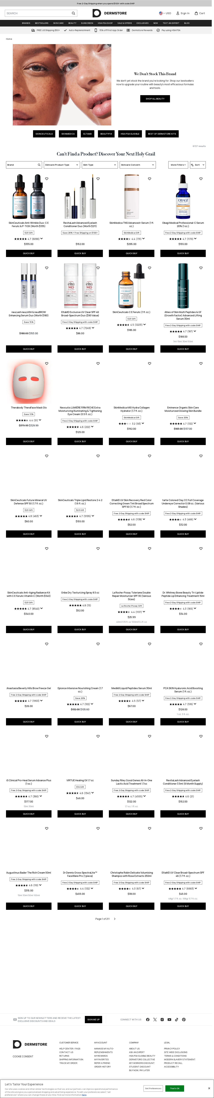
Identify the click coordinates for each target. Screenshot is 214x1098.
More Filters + (178, 164)
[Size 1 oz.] (128, 803)
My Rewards (101, 1059)
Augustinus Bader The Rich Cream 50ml (183, 869)
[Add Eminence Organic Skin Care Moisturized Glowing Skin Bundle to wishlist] (149, 452)
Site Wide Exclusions (175, 1055)
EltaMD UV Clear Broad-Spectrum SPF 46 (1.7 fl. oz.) (131, 963)
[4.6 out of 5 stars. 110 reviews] (181, 882)
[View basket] (200, 13)
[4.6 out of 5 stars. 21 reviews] (132, 886)
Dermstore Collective (142, 1063)
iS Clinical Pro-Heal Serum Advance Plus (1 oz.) (183, 779)
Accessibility (171, 1070)
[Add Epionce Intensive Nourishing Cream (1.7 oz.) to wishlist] (46, 733)
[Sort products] (198, 164)
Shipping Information (71, 1063)
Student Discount (140, 1070)
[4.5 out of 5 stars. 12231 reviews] (78, 414)
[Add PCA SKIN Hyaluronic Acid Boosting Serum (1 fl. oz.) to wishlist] (149, 733)
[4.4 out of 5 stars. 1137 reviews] (78, 701)
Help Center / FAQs (69, 1052)
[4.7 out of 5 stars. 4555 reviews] (78, 886)
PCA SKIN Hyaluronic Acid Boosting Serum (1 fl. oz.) (131, 779)
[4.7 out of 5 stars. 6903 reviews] (130, 978)
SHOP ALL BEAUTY (155, 98)
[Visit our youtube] (169, 1023)
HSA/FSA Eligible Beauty (142, 1059)
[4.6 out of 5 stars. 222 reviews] (27, 516)
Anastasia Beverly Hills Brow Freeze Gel (183, 682)
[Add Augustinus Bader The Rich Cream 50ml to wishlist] (201, 825)
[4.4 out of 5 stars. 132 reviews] (27, 978)
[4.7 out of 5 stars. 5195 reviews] (26, 605)
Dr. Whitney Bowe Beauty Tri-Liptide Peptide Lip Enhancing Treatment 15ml (131, 683)
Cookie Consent (23, 1060)
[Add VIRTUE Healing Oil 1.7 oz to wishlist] (46, 825)
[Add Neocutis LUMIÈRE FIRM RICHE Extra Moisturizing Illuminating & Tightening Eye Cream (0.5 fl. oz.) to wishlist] (46, 452)
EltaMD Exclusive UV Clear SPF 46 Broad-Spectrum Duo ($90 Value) (29, 403)
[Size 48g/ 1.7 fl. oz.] (124, 987)
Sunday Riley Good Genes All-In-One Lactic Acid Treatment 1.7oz (80, 871)
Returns (64, 1059)
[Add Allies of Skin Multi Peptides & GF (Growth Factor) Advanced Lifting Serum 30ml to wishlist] (149, 357)
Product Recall (173, 1066)
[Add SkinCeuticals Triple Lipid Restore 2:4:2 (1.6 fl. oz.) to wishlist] (46, 545)
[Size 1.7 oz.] (76, 895)
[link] (182, 13)
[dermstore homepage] (109, 13)
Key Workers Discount (142, 1066)
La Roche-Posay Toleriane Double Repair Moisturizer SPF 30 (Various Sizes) (80, 685)
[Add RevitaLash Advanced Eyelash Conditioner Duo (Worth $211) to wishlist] (46, 267)
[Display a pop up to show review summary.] (195, 238)
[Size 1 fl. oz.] (83, 895)
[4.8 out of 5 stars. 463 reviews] (181, 513)
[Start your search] (41, 13)
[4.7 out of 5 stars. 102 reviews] (27, 793)
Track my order (68, 1066)
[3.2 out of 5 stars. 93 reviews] (78, 513)
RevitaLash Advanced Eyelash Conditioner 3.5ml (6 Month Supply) (132, 871)
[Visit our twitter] (155, 1023)
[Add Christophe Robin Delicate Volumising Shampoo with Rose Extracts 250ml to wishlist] (98, 917)
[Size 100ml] (191, 892)
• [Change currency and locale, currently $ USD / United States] (165, 13)
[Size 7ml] (123, 430)
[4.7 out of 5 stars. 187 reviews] (129, 420)
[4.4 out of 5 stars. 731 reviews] (78, 328)
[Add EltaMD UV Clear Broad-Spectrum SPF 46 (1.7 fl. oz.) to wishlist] (149, 917)
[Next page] (114, 1007)
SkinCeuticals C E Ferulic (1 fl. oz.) (80, 401)
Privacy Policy (172, 1052)
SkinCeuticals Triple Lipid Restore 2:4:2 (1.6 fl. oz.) (29, 591)
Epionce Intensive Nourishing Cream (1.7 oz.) (28, 779)
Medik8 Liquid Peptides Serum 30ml (80, 777)
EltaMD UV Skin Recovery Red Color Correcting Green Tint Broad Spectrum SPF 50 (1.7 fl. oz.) (80, 593)
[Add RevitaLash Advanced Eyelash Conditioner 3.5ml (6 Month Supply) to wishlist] (149, 825)
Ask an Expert (137, 1055)
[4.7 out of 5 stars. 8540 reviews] (181, 605)
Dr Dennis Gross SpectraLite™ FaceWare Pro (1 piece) (29, 963)
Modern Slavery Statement (180, 1063)
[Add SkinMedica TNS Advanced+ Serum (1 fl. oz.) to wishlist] (98, 267)
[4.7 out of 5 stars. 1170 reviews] (130, 328)
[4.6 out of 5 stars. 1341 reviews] (27, 882)
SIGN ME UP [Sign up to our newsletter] (93, 1023)
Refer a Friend (102, 1066)
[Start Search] (73, 13)
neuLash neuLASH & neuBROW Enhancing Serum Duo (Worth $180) (183, 313)
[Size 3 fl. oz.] (134, 803)
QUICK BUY (183, 253)
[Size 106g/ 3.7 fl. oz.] (138, 987)
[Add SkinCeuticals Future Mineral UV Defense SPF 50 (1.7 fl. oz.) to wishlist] (201, 452)
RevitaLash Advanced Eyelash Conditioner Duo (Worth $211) (29, 313)
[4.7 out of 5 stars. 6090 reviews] (181, 239)
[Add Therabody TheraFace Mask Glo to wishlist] (201, 357)
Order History (102, 1070)
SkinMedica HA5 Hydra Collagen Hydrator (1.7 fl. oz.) (80, 498)
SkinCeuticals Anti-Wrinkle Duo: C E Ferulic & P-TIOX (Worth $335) (183, 224)
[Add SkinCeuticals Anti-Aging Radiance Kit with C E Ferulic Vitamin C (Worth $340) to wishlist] (201, 545)
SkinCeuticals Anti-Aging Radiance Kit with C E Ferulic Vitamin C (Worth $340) (183, 591)
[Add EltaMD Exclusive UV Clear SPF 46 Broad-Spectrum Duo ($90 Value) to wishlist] (46, 357)
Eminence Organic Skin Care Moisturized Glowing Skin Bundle (131, 498)
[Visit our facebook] (147, 1023)
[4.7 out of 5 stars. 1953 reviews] (181, 694)
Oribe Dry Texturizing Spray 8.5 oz (29, 682)
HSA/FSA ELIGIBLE (130, 133)
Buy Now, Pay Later (139, 1073)
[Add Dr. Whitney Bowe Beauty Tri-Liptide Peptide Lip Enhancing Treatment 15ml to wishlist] (149, 637)
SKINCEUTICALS (44, 133)
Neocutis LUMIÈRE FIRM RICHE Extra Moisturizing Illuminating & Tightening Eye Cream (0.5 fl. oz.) (28, 500)
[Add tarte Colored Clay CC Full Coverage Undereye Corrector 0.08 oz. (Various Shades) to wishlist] (149, 545)
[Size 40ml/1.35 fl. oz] (72, 711)
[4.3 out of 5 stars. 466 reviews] (130, 609)
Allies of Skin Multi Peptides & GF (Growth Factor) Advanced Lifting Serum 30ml (131, 405)
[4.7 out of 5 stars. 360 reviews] (181, 793)
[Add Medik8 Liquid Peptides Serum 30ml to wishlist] (98, 733)
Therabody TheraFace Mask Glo (183, 401)
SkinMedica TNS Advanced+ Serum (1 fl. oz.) (80, 313)
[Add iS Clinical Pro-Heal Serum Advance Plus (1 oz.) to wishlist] (201, 733)
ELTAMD (87, 133)
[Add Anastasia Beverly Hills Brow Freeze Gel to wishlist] (201, 637)
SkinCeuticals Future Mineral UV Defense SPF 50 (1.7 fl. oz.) (183, 498)
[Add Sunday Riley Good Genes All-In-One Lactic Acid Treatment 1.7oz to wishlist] (98, 825)
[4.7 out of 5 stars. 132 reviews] (129, 513)
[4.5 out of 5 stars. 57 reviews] (78, 790)
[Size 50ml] (139, 430)
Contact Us (66, 1055)
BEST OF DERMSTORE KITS (162, 133)
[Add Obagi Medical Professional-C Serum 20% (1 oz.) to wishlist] (149, 267)
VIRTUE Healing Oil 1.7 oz (28, 869)
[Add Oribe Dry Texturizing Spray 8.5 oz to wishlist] (46, 637)
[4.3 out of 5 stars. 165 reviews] (130, 698)
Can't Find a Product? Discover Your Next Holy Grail (106, 154)
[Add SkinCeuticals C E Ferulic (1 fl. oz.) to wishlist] (98, 357)
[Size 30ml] (133, 430)
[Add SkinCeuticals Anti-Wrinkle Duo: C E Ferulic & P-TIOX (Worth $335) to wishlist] (201, 178)
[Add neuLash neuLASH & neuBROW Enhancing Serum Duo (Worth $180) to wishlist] (201, 267)
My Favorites (101, 1063)
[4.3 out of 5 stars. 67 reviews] (78, 978)
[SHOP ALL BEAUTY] (62, 84)
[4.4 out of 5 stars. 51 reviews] (181, 414)
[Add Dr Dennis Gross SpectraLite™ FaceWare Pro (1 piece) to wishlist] (46, 917)
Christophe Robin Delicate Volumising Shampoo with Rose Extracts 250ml (80, 963)
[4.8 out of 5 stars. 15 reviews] (29, 694)
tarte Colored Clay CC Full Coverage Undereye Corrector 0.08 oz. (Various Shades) (131, 593)
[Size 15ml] (128, 430)
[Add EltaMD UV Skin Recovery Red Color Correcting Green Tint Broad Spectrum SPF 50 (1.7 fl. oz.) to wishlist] (98, 545)
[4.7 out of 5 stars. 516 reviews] (130, 793)
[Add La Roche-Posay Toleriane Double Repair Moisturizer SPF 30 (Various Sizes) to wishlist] (98, 637)
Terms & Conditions (175, 1059)
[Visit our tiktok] (176, 1023)
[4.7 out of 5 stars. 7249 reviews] (27, 417)
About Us (134, 1052)
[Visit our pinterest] (183, 1023)
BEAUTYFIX (106, 133)
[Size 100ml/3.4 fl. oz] (88, 711)
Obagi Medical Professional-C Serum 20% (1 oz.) (131, 313)
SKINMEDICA (68, 133)
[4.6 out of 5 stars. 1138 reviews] (78, 609)
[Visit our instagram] (162, 1023)
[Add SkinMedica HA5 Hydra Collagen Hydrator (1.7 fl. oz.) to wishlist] (98, 452)
